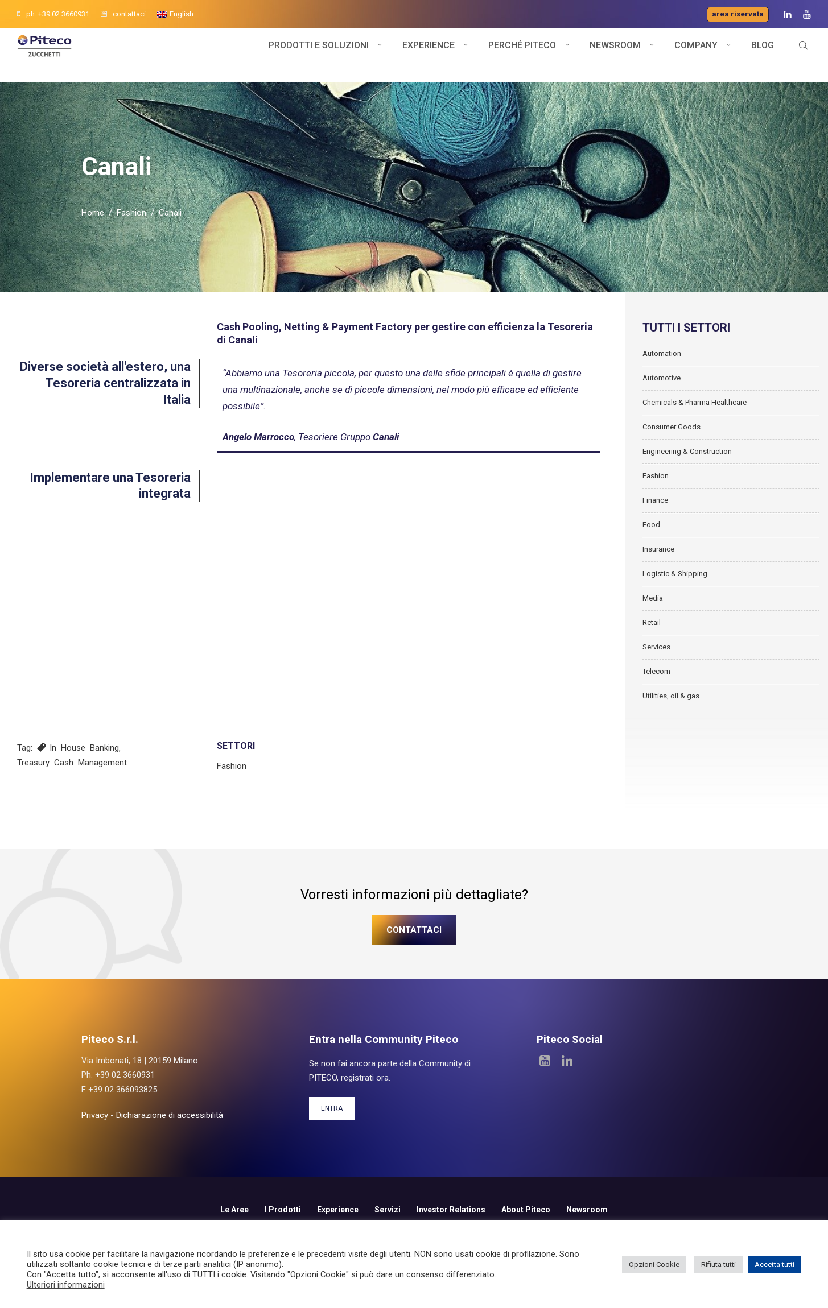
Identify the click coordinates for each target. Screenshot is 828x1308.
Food (651, 548)
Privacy (94, 1140)
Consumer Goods (671, 450)
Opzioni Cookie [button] (654, 1264)
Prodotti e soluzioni (319, 55)
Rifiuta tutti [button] (718, 1264)
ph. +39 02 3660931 (53, 14)
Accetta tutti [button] (774, 1264)
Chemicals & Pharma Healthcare (694, 426)
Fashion (131, 237)
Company (696, 55)
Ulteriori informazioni (66, 1285)
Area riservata (738, 14)
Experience (428, 55)
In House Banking (84, 772)
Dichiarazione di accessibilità (169, 1140)
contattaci (123, 14)
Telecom (656, 695)
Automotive (661, 402)
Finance (655, 524)
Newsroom (615, 55)
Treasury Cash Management (72, 786)
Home (92, 237)
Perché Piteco (522, 55)
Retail (651, 646)
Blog (762, 55)
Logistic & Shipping (674, 597)
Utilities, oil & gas (670, 719)
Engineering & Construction (687, 475)
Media (652, 622)
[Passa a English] (175, 14)
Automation (661, 377)
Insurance (658, 573)
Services (656, 671)
